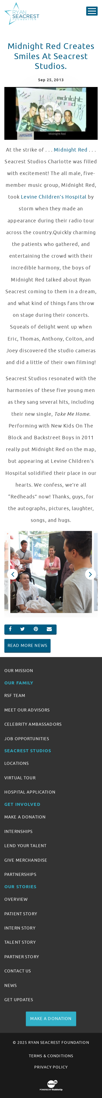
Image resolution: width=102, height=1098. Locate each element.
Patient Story (20, 914)
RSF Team (14, 695)
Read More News (27, 645)
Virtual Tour (20, 778)
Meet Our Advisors (27, 710)
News (10, 985)
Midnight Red (71, 150)
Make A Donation (25, 817)
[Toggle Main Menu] (92, 11)
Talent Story (20, 942)
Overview (16, 899)
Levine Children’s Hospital (53, 197)
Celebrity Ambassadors (33, 724)
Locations (16, 763)
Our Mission (18, 670)
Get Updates (18, 1000)
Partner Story (21, 957)
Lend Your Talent (25, 846)
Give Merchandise (25, 860)
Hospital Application (29, 792)
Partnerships (20, 874)
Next (90, 574)
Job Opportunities (26, 739)
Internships (18, 831)
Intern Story (20, 928)
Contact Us (17, 971)
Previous (12, 574)
